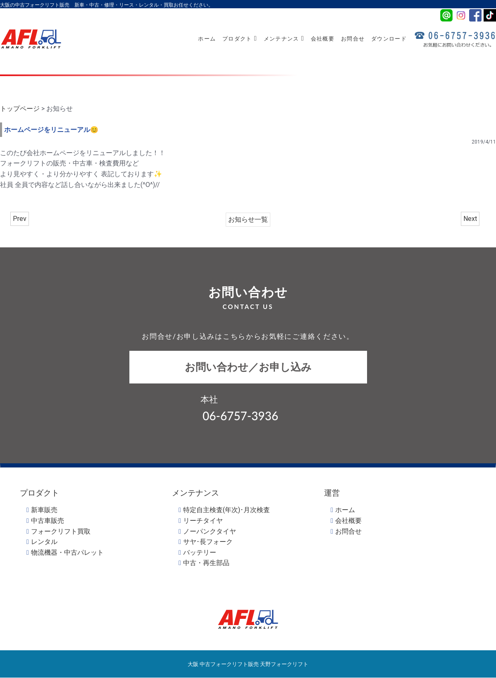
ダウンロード (389, 39)
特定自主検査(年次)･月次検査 (226, 510)
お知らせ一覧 (248, 219)
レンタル (44, 542)
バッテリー (199, 552)
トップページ (20, 109)
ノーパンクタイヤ (209, 531)
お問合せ (353, 39)
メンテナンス (284, 38)
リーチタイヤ (203, 521)
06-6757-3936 (240, 416)
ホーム (207, 39)
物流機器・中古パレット (67, 552)
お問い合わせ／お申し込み (248, 367)
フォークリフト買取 (61, 531)
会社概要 (322, 39)
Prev (19, 219)
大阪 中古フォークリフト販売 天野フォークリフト (248, 664)
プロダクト (239, 38)
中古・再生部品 (206, 563)
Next (470, 219)
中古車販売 (47, 521)
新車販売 (44, 510)
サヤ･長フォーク (208, 542)
